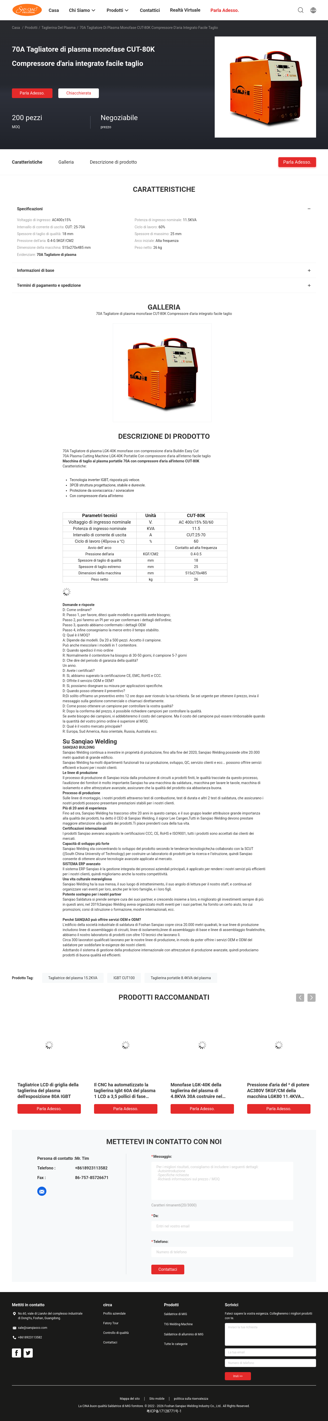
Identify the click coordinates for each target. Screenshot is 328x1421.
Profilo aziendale (114, 1313)
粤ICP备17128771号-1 (164, 1411)
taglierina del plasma (59, 28)
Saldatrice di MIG (175, 1314)
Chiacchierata (78, 93)
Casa (16, 28)
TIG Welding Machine (178, 1324)
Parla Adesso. (32, 93)
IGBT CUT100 (124, 978)
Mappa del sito (130, 1398)
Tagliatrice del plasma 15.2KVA (73, 978)
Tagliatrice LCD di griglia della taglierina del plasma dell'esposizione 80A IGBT (48, 1090)
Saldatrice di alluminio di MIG (183, 1334)
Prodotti (31, 28)
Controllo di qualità (116, 1333)
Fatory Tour (110, 1323)
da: (156, 1216)
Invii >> (238, 1376)
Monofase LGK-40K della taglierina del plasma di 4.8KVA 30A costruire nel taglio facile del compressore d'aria (200, 1096)
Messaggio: (162, 1156)
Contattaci (167, 1269)
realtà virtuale (185, 10)
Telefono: (160, 1242)
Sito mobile (157, 1398)
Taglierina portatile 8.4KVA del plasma (181, 978)
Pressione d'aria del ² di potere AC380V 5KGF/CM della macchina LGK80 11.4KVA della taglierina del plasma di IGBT (278, 1096)
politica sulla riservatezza (191, 1398)
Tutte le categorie (176, 1344)
